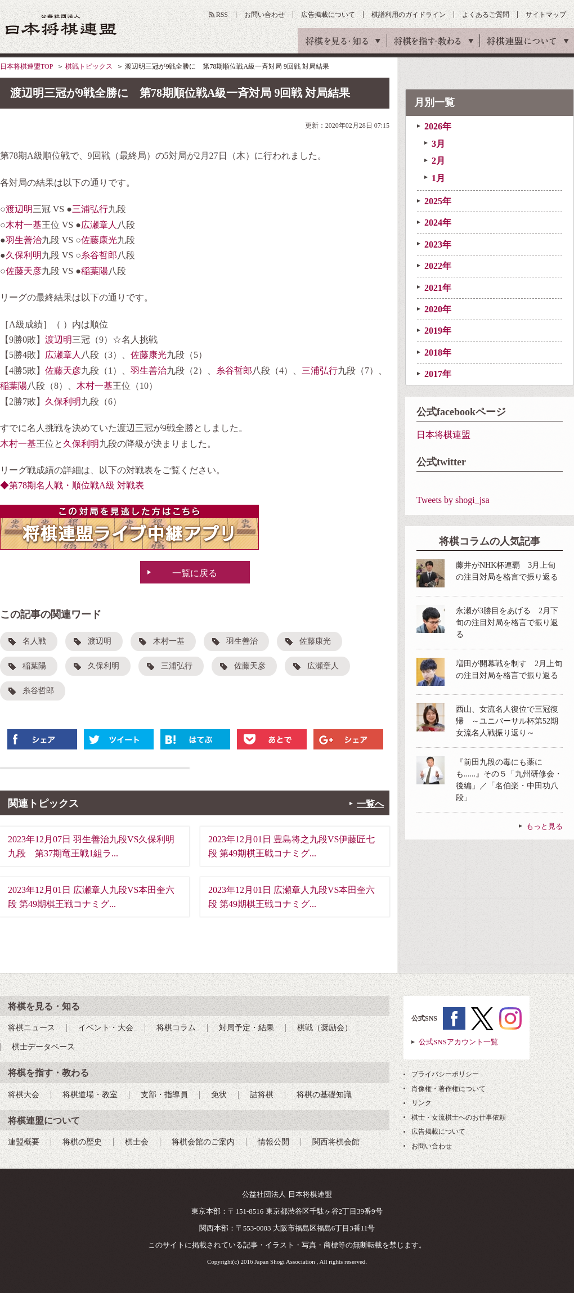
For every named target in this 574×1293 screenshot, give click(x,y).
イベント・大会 (105, 1027)
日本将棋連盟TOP (26, 66)
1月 (438, 178)
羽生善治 (24, 240)
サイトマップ (546, 15)
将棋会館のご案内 (203, 1142)
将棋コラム (176, 1027)
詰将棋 (261, 1094)
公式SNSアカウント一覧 (458, 1042)
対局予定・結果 (246, 1027)
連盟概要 (23, 1142)
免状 (219, 1094)
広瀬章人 (99, 225)
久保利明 (24, 255)
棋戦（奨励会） (324, 1027)
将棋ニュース (31, 1027)
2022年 (437, 266)
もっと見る (544, 826)
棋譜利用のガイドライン (408, 15)
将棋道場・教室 (90, 1094)
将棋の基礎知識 (324, 1094)
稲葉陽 (94, 271)
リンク (421, 1103)
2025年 (437, 201)
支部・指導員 (164, 1094)
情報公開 (273, 1142)
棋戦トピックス (89, 66)
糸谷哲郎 (99, 255)
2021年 (437, 288)
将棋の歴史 (82, 1142)
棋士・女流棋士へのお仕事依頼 (458, 1117)
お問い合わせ (264, 15)
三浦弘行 (90, 209)
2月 (438, 160)
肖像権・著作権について (448, 1089)
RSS (222, 15)
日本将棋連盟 (443, 434)
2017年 (437, 374)
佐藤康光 (99, 240)
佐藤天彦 (24, 271)
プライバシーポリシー (445, 1074)
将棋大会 (23, 1094)
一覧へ (370, 804)
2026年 (437, 126)
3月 (438, 144)
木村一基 (24, 225)
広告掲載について (328, 15)
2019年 (437, 330)
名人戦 (34, 641)
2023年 (437, 244)
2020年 (437, 309)
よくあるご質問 (485, 15)
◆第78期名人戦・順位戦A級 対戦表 (72, 485)
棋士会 (137, 1142)
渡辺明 (19, 209)
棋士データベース (43, 1047)
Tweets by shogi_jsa (453, 500)
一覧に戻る (194, 573)
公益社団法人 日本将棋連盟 (61, 24)
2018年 (437, 352)
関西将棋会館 (336, 1142)
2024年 (437, 222)
